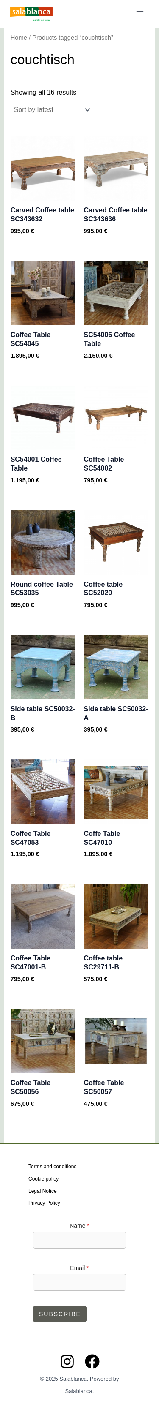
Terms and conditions (52, 1167)
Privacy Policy (44, 1203)
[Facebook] (92, 1361)
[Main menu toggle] (140, 14)
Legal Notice (42, 1191)
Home (19, 37)
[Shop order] (51, 110)
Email (79, 1268)
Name (79, 1225)
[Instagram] (67, 1361)
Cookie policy (43, 1179)
